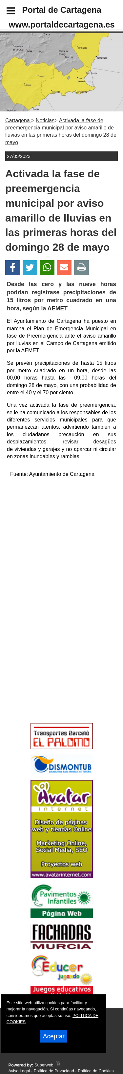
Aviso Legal (19, 1070)
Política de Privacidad (54, 1070)
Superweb (43, 1065)
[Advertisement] (52, 673)
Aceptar (54, 1036)
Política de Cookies (96, 1070)
